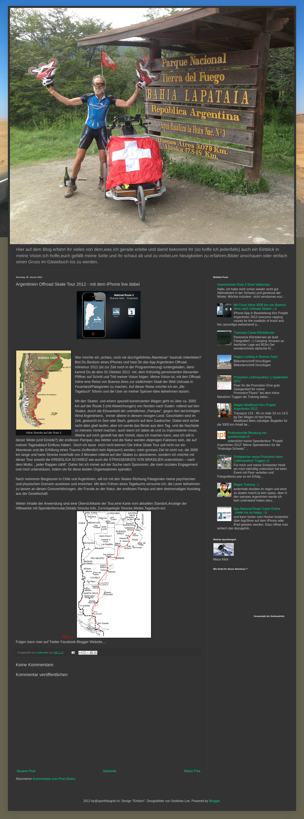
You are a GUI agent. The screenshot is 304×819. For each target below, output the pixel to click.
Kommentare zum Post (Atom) (54, 778)
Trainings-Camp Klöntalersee (254, 332)
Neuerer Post (26, 771)
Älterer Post (192, 771)
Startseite (109, 771)
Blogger (214, 801)
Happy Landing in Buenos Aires (256, 356)
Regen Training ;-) (246, 484)
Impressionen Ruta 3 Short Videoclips (243, 284)
